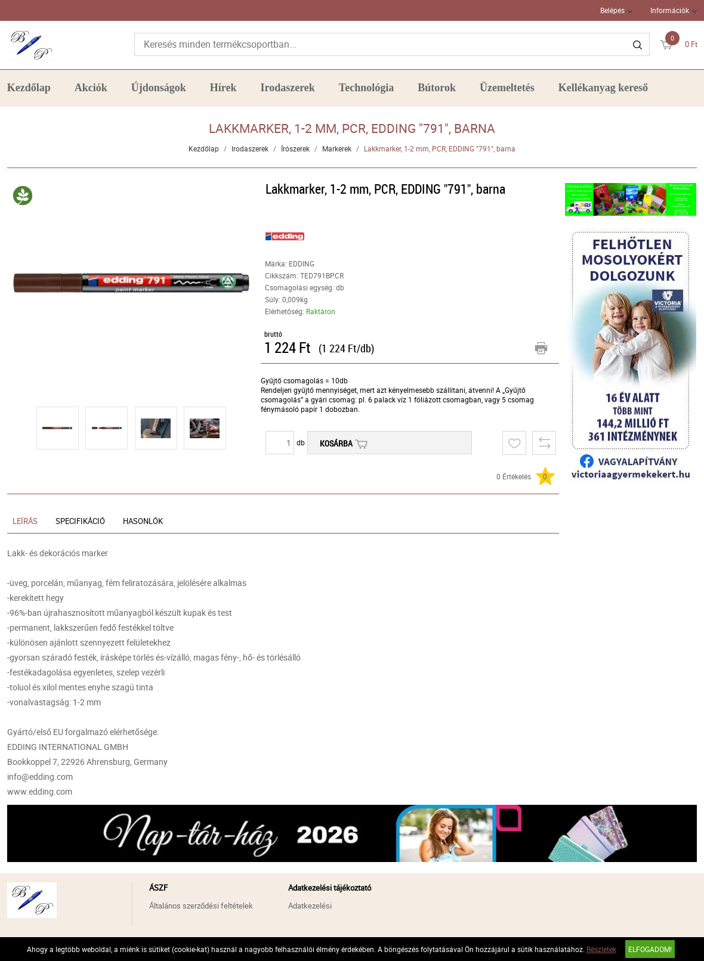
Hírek (223, 88)
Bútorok (437, 88)
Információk (669, 10)
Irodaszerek (288, 88)
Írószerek (295, 148)
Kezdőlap (29, 88)
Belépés (612, 10)
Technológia (366, 88)
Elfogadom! (650, 949)
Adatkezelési (310, 905)
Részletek (601, 949)
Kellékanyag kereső (603, 88)
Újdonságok (158, 88)
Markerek (336, 148)
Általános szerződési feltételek (201, 905)
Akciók (91, 88)
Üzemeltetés (507, 88)
